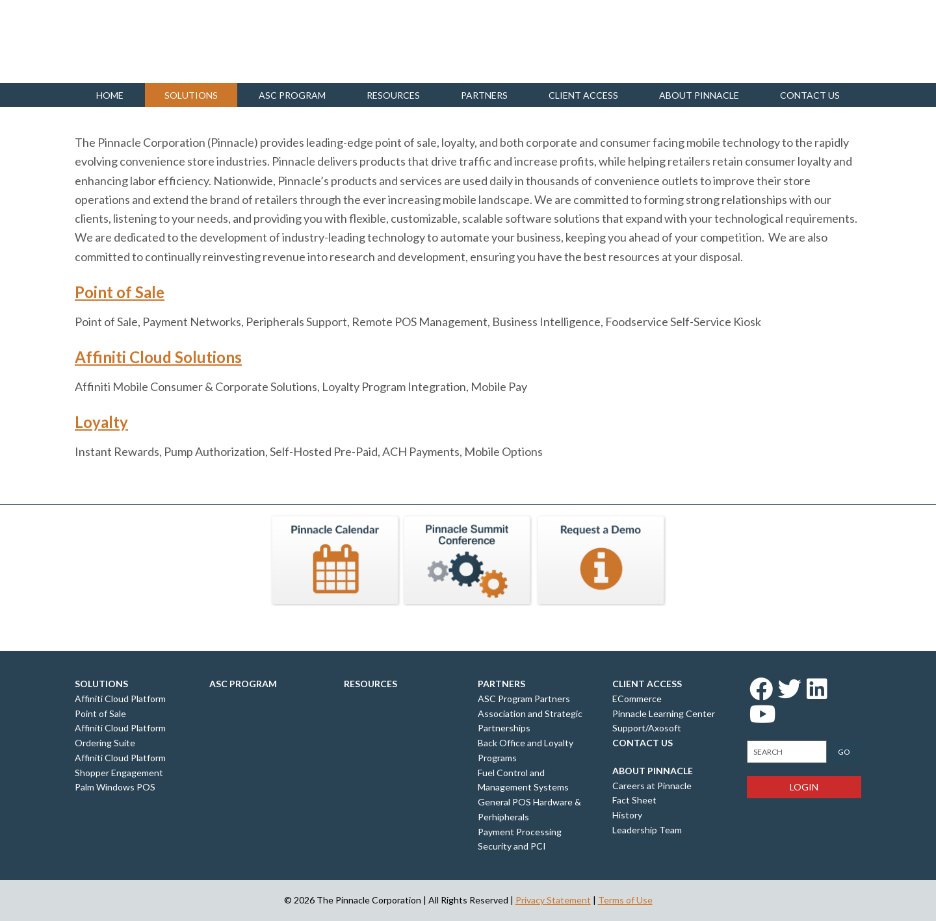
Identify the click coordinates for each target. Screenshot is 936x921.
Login (804, 786)
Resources (393, 95)
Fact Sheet (634, 799)
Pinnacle (140, 41)
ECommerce (637, 698)
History (627, 814)
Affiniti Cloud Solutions (158, 356)
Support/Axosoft (646, 727)
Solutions (191, 95)
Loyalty (101, 421)
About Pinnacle (699, 95)
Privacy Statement (553, 899)
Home (110, 95)
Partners (484, 95)
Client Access (583, 95)
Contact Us (642, 742)
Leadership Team (647, 829)
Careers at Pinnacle (652, 785)
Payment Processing (520, 831)
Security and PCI (512, 846)
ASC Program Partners (524, 698)
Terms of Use (625, 899)
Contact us (810, 95)
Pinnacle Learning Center (663, 713)
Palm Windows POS (115, 786)
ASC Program (292, 95)
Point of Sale (119, 292)
